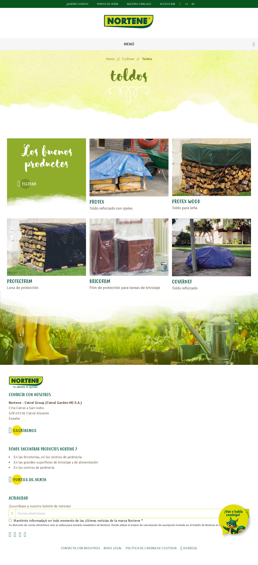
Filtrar (29, 184)
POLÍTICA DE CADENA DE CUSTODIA (151, 548)
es (186, 4)
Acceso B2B (167, 4)
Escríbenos (25, 430)
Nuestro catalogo (139, 4)
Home (110, 59)
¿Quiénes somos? (77, 4)
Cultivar (128, 59)
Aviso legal (113, 548)
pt (193, 4)
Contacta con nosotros (80, 548)
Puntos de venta (107, 4)
